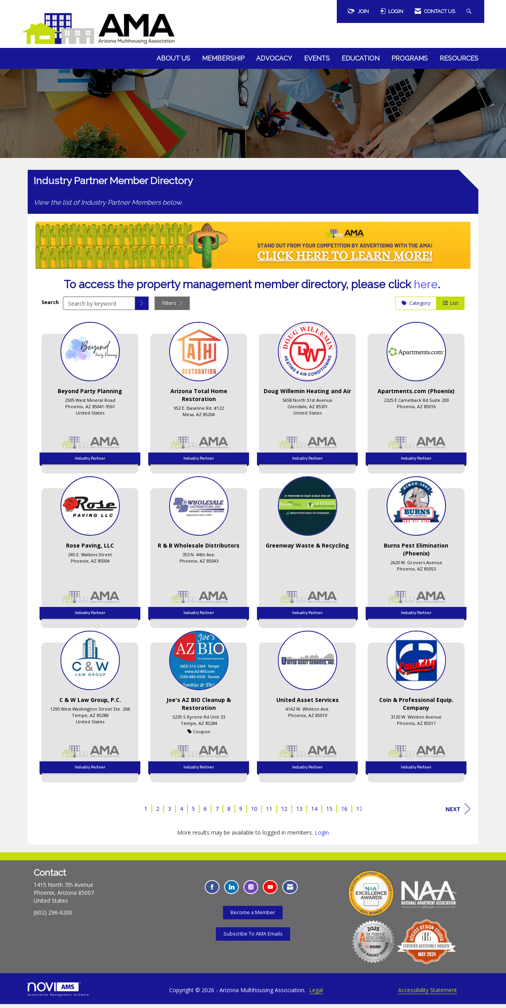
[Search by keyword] (99, 307)
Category (416, 307)
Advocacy (274, 58)
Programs (409, 58)
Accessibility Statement (427, 994)
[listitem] (90, 399)
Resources (459, 58)
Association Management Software (58, 993)
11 (269, 812)
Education (361, 58)
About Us (173, 58)
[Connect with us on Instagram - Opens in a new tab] (251, 891)
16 (344, 812)
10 (254, 812)
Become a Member (252, 916)
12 (284, 812)
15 (329, 812)
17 (359, 812)
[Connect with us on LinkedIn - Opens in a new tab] (231, 891)
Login (322, 836)
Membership (223, 58)
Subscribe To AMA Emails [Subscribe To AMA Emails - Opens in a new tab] (253, 937)
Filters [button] (172, 307)
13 (299, 812)
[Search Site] (470, 11)
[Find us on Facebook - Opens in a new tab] (212, 891)
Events (317, 58)
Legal (316, 994)
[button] (142, 307)
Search (50, 305)
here (426, 288)
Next (458, 812)
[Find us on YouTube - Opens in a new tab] (270, 891)
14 (314, 812)
